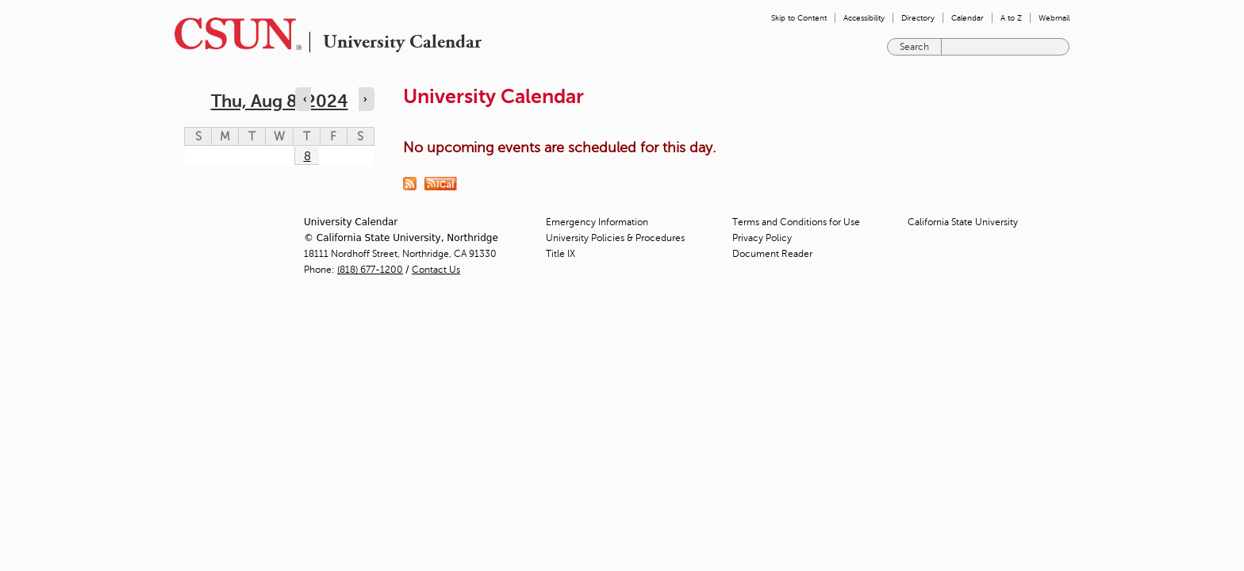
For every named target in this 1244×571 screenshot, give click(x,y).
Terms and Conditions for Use (796, 222)
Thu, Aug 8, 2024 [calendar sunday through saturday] (279, 101)
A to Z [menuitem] (1011, 17)
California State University (963, 222)
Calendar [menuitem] (967, 17)
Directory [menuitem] (918, 17)
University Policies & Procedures (615, 237)
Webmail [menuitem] (1054, 17)
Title (560, 253)
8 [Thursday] (307, 156)
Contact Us (436, 269)
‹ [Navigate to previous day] (304, 99)
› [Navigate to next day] (365, 99)
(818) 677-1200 (370, 269)
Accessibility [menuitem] (864, 17)
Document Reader (772, 253)
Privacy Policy (762, 237)
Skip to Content (799, 17)
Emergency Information (597, 222)
